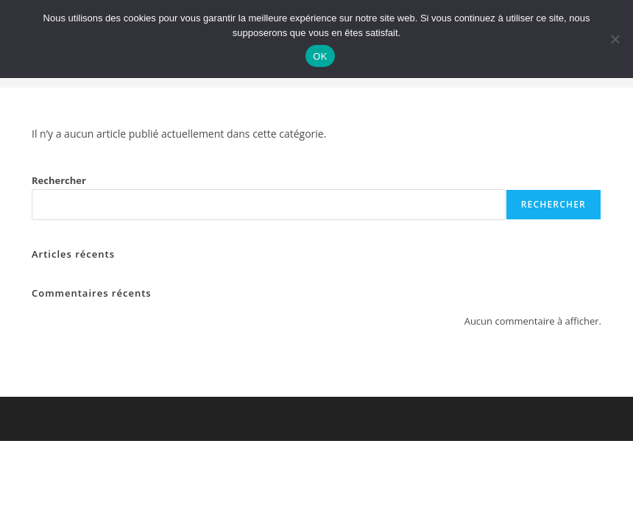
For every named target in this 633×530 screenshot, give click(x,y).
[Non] (614, 39)
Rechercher (59, 180)
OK (320, 56)
